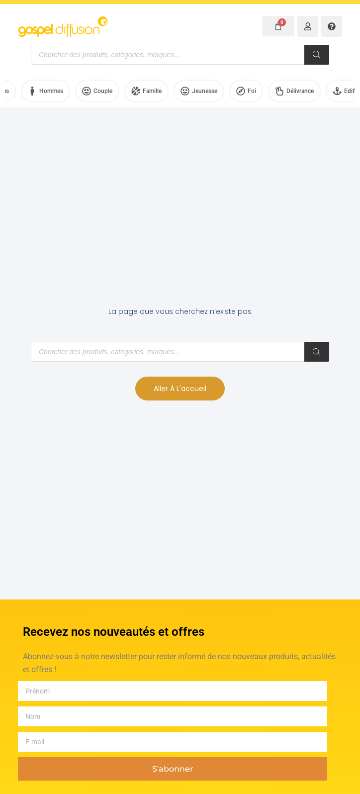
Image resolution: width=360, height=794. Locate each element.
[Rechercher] (316, 55)
